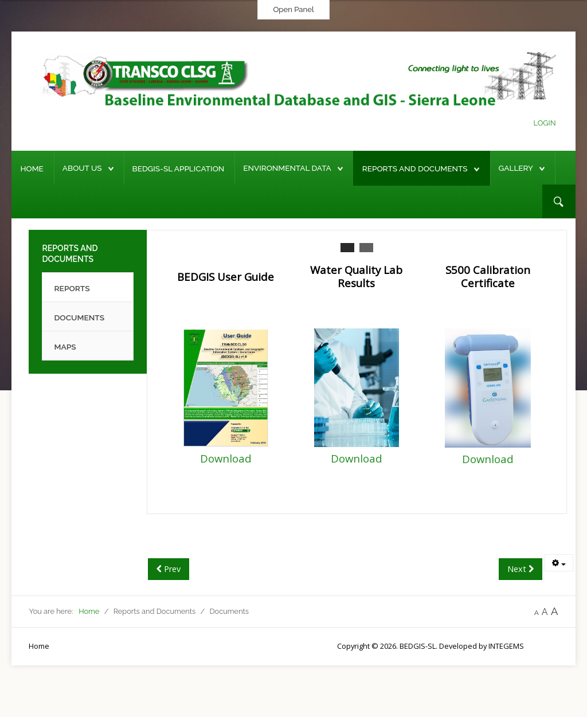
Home (31, 168)
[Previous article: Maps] (168, 569)
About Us (82, 168)
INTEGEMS (506, 646)
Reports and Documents (415, 168)
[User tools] (559, 562)
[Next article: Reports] (520, 569)
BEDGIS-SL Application (178, 168)
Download (226, 458)
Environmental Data (287, 168)
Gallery (516, 168)
